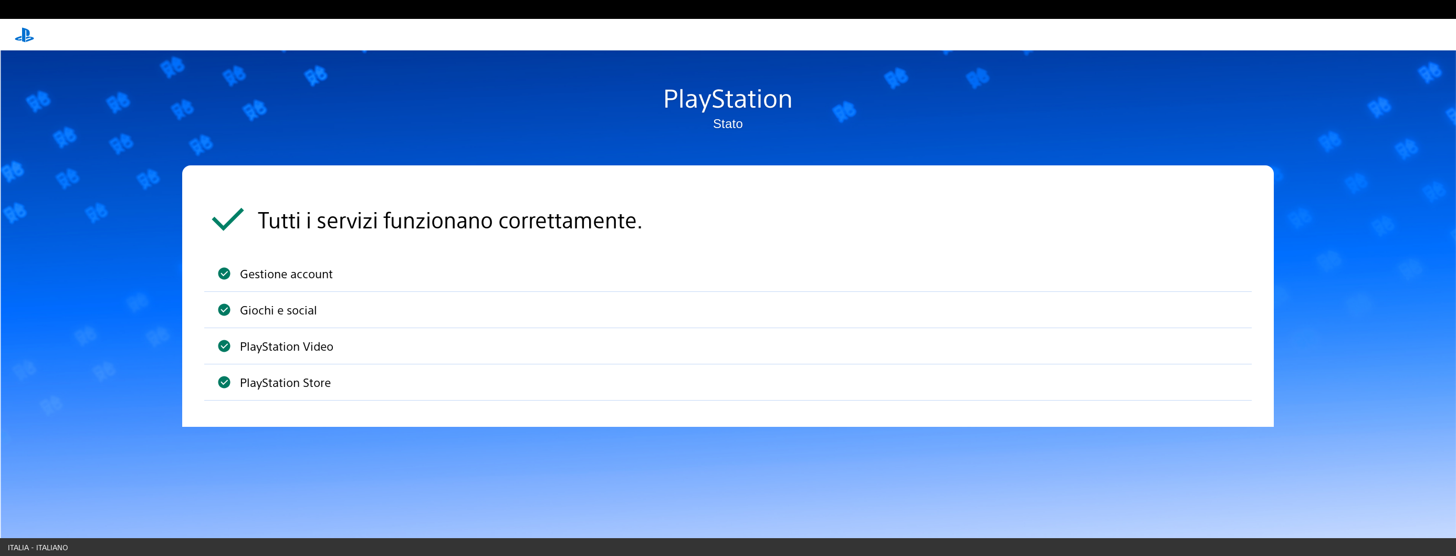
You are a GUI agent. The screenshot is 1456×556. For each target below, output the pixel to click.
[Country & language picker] (728, 547)
